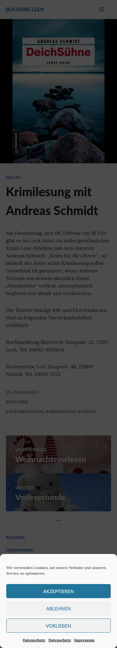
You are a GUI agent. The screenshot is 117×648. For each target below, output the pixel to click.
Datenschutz (34, 640)
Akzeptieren (58, 591)
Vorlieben (58, 626)
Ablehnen (58, 608)
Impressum (84, 640)
